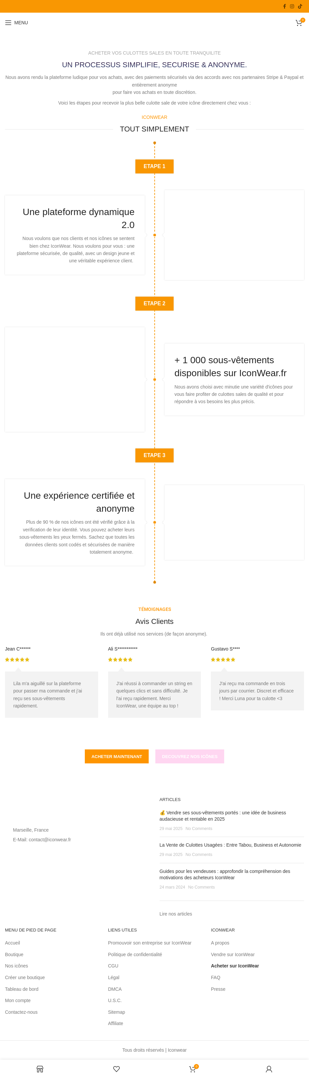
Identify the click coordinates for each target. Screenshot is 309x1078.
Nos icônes (16, 965)
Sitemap (116, 1012)
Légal (113, 977)
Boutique (14, 954)
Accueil (12, 942)
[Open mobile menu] (16, 22)
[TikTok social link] (300, 6)
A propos (220, 942)
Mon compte (18, 1000)
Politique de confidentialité (136, 954)
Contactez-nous (21, 1012)
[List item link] (77, 839)
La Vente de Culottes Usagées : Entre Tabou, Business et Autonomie (230, 845)
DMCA (115, 989)
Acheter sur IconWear (235, 965)
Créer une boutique (25, 977)
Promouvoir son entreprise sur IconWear (150, 942)
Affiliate (115, 1023)
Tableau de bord (21, 989)
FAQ (215, 977)
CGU (113, 965)
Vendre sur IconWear (232, 954)
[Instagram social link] (292, 6)
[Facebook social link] (284, 6)
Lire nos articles (176, 914)
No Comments (199, 828)
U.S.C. (115, 1000)
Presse (218, 989)
